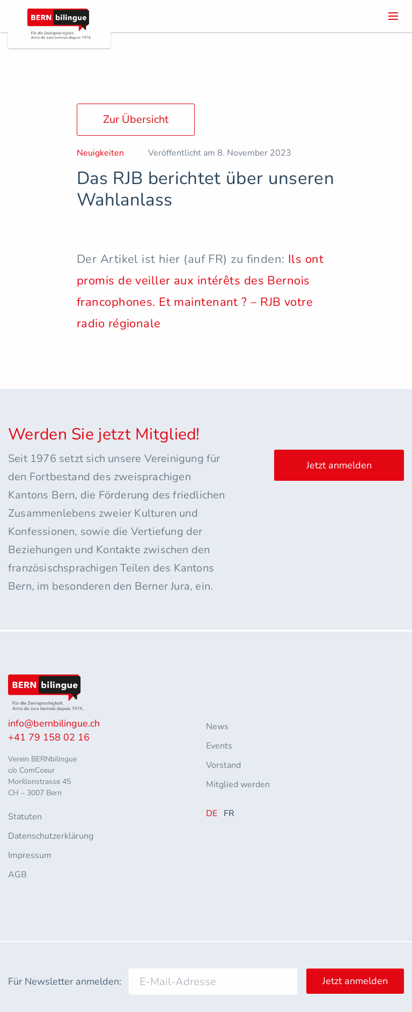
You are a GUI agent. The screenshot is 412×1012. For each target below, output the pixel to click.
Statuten (25, 816)
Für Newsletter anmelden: (64, 981)
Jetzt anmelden (339, 465)
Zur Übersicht (135, 119)
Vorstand (223, 765)
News (217, 726)
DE (211, 813)
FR (229, 813)
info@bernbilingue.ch (54, 723)
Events (219, 746)
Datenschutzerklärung (50, 836)
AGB (17, 874)
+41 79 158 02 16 (49, 737)
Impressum (30, 855)
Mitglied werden (238, 784)
